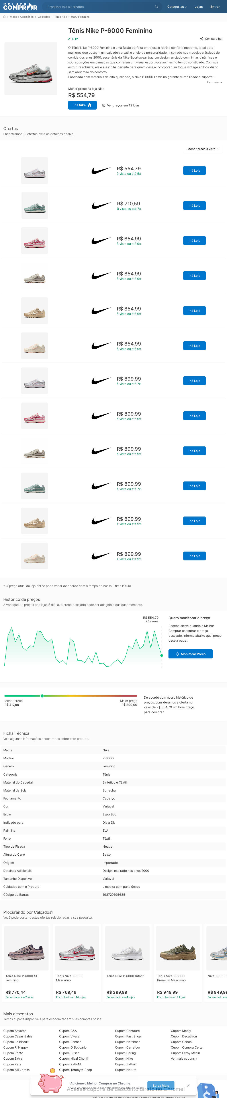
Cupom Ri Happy (15, 1047)
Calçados (44, 16)
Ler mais (215, 82)
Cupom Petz (12, 1064)
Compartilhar (211, 39)
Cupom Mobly (181, 1031)
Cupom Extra (12, 1058)
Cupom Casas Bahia (17, 1036)
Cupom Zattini (125, 1064)
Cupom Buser (69, 1053)
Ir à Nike (82, 105)
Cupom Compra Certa (187, 1047)
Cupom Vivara (69, 1036)
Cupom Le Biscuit (16, 1042)
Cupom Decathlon (184, 1036)
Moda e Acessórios (21, 16)
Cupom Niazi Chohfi (73, 1058)
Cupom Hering (125, 1053)
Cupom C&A (68, 1031)
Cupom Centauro (127, 1031)
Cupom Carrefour (127, 1047)
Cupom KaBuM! (70, 1064)
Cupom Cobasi (181, 1042)
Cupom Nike (124, 1058)
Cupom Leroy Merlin (185, 1053)
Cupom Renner (70, 1042)
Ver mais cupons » (184, 1058)
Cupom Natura (125, 1070)
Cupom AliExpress (16, 1070)
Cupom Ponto (13, 1053)
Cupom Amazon (14, 1031)
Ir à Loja (194, 170)
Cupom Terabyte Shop (75, 1070)
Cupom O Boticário (72, 1047)
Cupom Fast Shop (128, 1036)
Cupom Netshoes (127, 1042)
